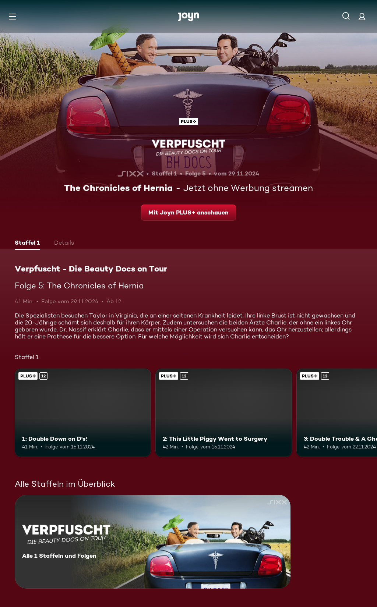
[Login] (362, 16)
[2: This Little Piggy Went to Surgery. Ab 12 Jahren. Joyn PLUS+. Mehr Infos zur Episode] (223, 413)
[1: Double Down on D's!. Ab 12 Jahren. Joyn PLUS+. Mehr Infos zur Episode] (83, 413)
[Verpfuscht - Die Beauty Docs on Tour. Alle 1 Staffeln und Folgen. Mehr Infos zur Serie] (152, 542)
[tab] (27, 243)
